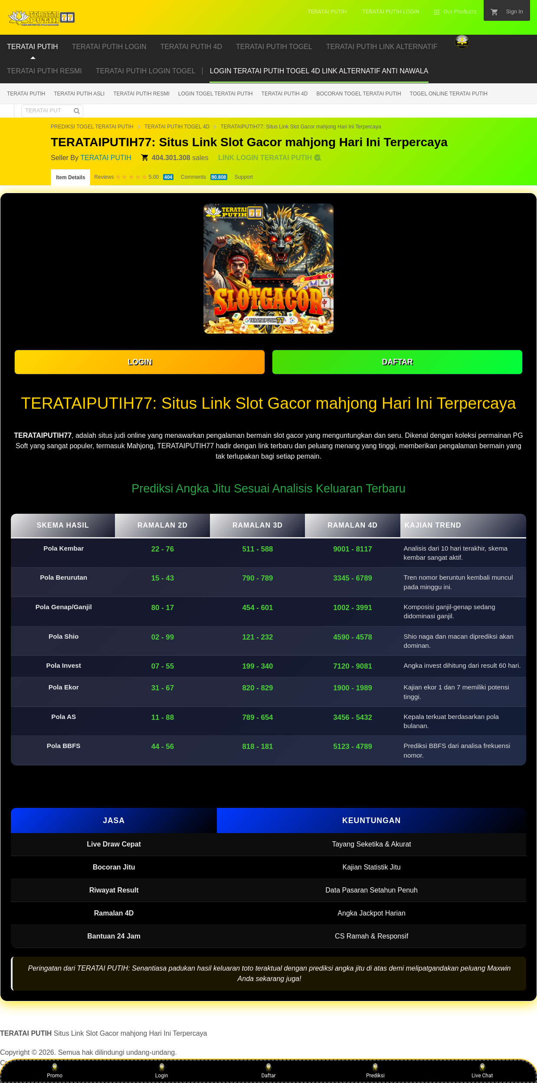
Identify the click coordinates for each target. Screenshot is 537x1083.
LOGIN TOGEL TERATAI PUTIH (215, 94)
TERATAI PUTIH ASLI (79, 94)
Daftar (268, 1071)
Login (161, 1071)
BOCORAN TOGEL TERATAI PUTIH (358, 94)
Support (244, 177)
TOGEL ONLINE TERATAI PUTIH (449, 94)
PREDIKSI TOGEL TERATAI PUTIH (92, 127)
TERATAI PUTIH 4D (285, 94)
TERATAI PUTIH (26, 94)
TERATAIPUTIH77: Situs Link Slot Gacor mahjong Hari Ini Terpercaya (300, 127)
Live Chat (482, 1071)
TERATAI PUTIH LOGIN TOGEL (146, 71)
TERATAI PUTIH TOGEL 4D (177, 127)
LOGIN (140, 362)
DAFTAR (397, 362)
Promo (54, 1071)
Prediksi (375, 1071)
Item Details (70, 177)
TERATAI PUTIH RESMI (44, 71)
